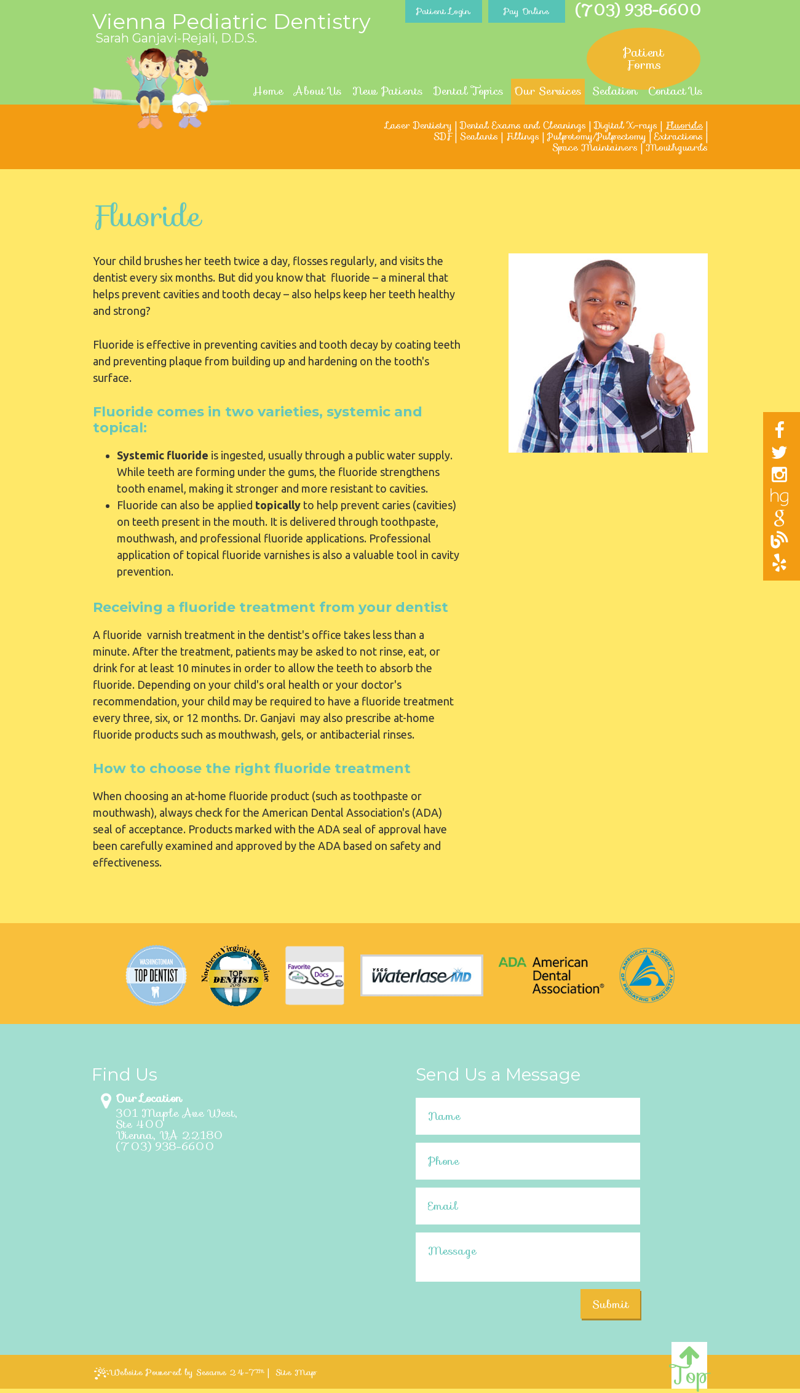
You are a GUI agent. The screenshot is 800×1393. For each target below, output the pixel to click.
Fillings (522, 136)
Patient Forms (643, 58)
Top (689, 1366)
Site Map (296, 1372)
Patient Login (443, 11)
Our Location (149, 1098)
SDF (443, 136)
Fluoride (684, 125)
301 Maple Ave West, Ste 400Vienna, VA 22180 (176, 1124)
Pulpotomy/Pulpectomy (596, 136)
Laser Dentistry (419, 125)
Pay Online (526, 11)
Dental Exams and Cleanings (523, 125)
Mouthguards (677, 147)
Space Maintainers (595, 147)
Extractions (678, 136)
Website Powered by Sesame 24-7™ (179, 1372)
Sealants (479, 136)
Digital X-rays (625, 125)
